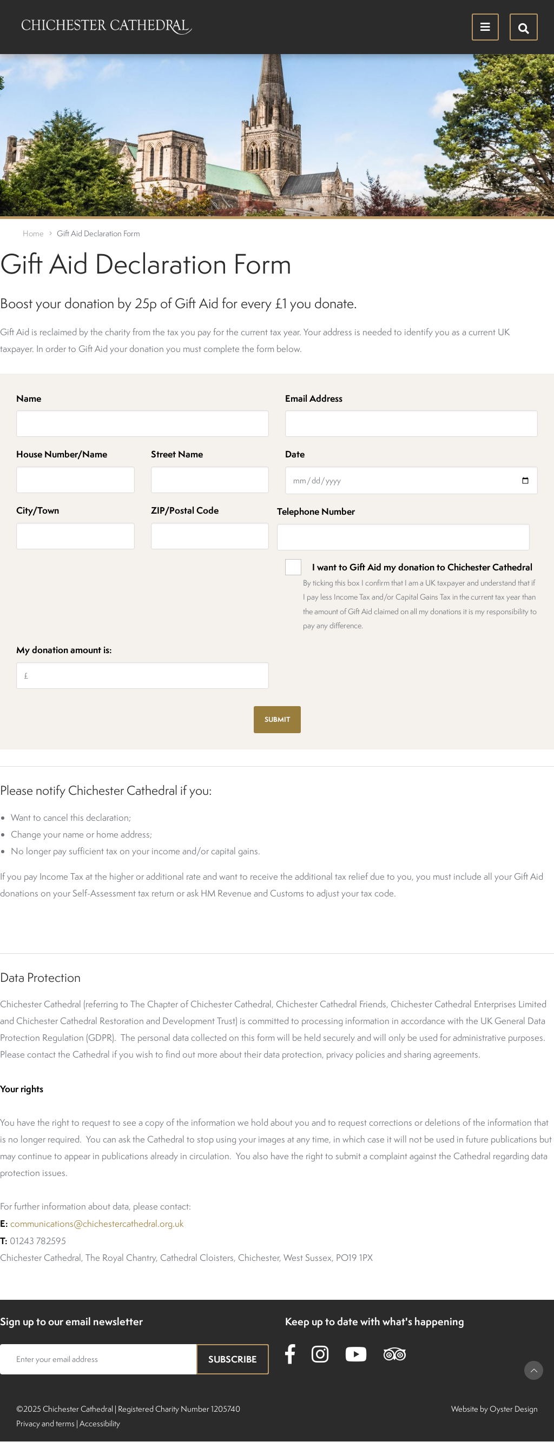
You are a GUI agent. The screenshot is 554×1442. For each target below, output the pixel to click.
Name (28, 398)
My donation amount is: (64, 649)
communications (42, 1224)
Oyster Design (514, 1409)
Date (295, 454)
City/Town (37, 510)
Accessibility (100, 1423)
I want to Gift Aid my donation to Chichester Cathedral (422, 567)
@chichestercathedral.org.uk (128, 1224)
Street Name (177, 454)
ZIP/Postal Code (185, 510)
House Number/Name (61, 454)
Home (33, 233)
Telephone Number (316, 511)
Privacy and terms (45, 1423)
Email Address (313, 398)
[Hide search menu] (524, 27)
